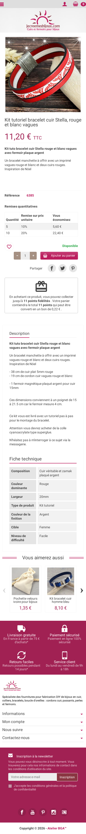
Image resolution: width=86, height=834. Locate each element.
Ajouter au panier (59, 256)
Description (19, 333)
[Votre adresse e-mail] (32, 777)
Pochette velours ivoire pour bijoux (25, 600)
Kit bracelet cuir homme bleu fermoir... (61, 602)
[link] (52, 268)
